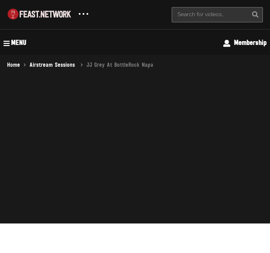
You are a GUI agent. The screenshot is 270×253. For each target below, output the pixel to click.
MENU (15, 42)
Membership (244, 42)
